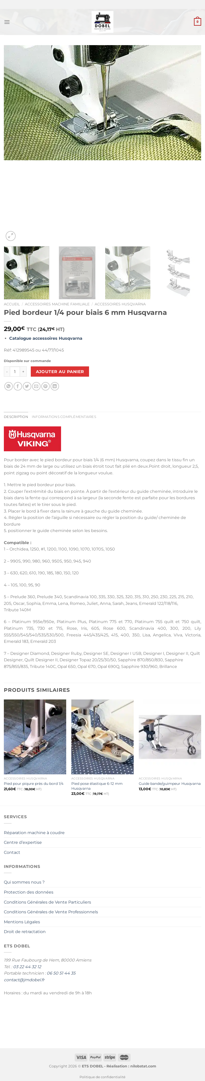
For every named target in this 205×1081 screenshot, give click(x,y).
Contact (12, 852)
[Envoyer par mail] (36, 386)
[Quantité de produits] (15, 371)
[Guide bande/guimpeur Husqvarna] (170, 736)
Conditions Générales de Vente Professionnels (51, 911)
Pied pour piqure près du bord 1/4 (33, 783)
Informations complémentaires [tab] (64, 417)
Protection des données (28, 892)
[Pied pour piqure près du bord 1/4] (35, 736)
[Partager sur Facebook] (18, 386)
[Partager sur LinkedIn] (55, 386)
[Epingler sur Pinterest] (45, 386)
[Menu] (7, 22)
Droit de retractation (25, 931)
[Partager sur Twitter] (27, 386)
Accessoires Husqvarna (120, 304)
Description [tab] (16, 417)
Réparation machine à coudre (34, 832)
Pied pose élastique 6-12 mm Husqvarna (97, 786)
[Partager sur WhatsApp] (8, 386)
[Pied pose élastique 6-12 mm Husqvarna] (102, 736)
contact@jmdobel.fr (24, 979)
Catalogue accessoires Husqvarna (45, 338)
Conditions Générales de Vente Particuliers (47, 902)
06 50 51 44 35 (61, 973)
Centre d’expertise (23, 842)
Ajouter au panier (60, 371)
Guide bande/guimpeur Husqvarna (170, 783)
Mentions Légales (22, 921)
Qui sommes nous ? (24, 882)
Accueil (12, 304)
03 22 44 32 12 (27, 966)
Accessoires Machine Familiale (57, 304)
